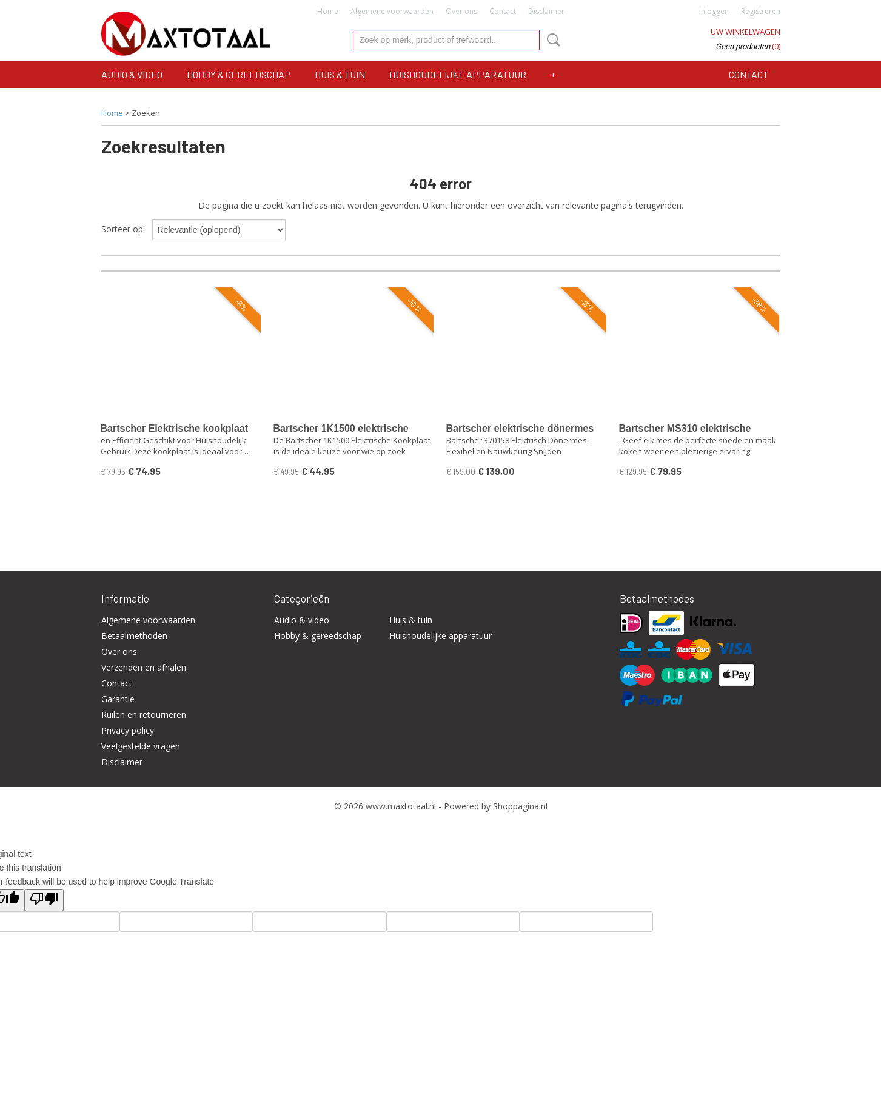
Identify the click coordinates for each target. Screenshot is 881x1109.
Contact (502, 11)
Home (327, 11)
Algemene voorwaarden (392, 11)
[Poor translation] (44, 900)
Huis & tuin (340, 74)
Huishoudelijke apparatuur (457, 74)
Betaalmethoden (134, 636)
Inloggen (714, 11)
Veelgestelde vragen (140, 746)
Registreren (760, 11)
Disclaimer (546, 11)
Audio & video (131, 74)
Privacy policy (127, 730)
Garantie (118, 699)
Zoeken (551, 40)
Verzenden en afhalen (143, 667)
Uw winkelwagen (745, 31)
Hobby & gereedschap (238, 74)
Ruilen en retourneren (143, 714)
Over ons (461, 11)
